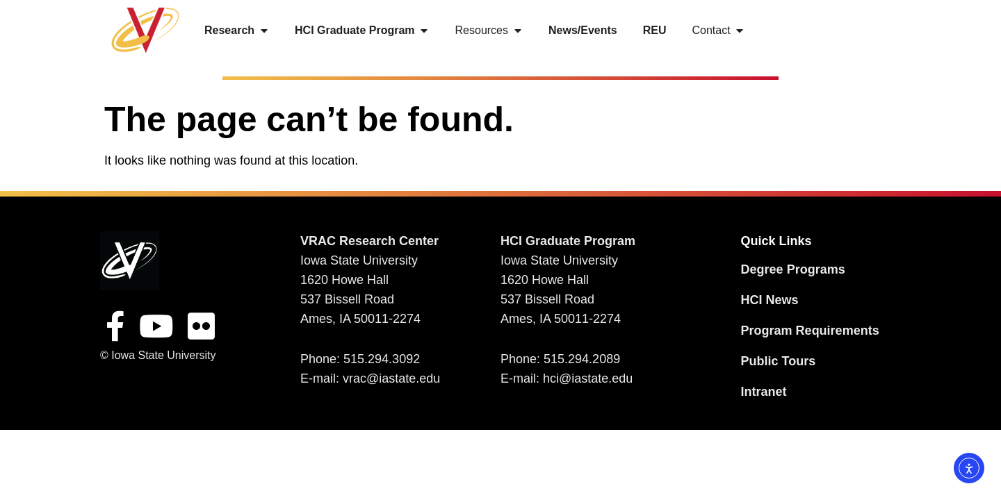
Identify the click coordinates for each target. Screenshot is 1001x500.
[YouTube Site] (156, 326)
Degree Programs (793, 269)
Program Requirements (810, 331)
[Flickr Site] (201, 326)
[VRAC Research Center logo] (129, 260)
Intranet (764, 392)
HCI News (770, 300)
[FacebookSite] (115, 326)
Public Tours (778, 361)
